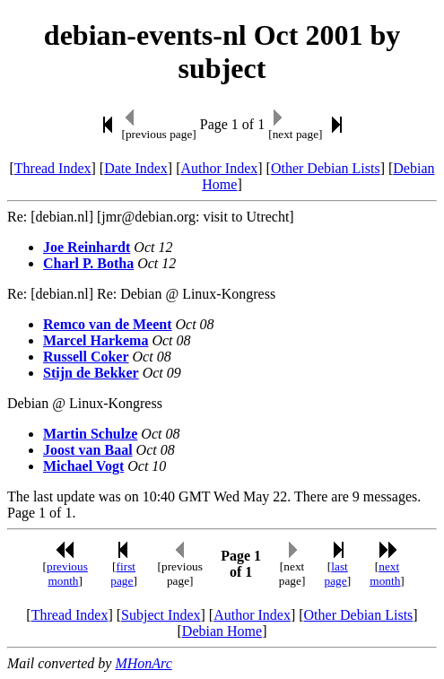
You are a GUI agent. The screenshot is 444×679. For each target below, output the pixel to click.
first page (122, 574)
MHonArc (143, 663)
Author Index (218, 168)
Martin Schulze (90, 433)
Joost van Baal (88, 449)
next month (385, 574)
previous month (67, 574)
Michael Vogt (83, 466)
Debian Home (222, 631)
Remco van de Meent (107, 324)
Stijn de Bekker (91, 372)
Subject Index (160, 614)
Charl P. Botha (88, 263)
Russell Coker (86, 356)
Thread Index (52, 168)
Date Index (136, 168)
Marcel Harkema (95, 340)
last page (335, 574)
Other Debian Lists (325, 168)
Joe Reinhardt (86, 247)
